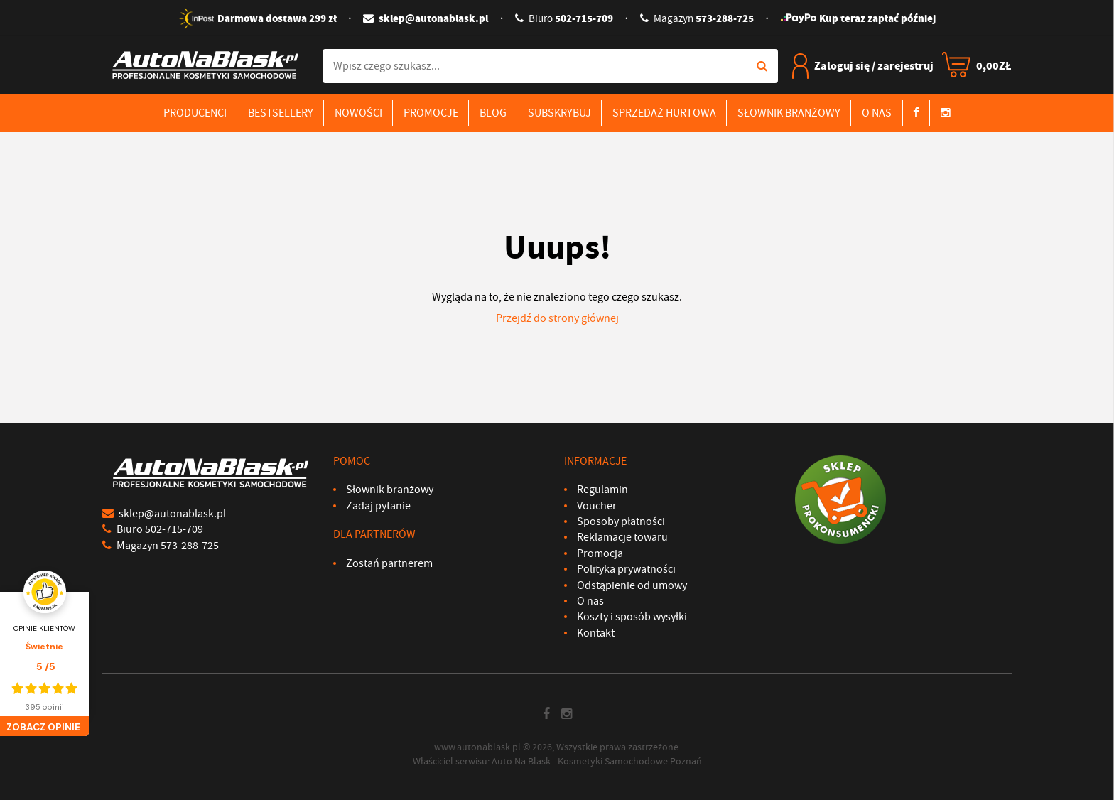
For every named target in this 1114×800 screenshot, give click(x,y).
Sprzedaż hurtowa (664, 113)
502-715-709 (564, 18)
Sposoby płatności (621, 521)
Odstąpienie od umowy (632, 585)
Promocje (431, 113)
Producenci (195, 113)
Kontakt (596, 633)
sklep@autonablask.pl (425, 18)
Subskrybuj (559, 113)
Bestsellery (280, 113)
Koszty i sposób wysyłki (632, 617)
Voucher (597, 506)
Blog (493, 113)
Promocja (600, 553)
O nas (877, 113)
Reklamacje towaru (622, 537)
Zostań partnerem (389, 563)
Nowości (358, 113)
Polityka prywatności (626, 569)
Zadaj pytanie (378, 506)
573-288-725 (697, 18)
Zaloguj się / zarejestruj (863, 66)
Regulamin (602, 489)
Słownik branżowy (788, 113)
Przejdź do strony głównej (557, 318)
